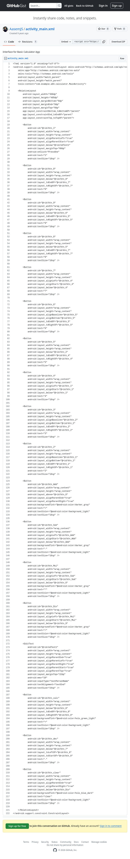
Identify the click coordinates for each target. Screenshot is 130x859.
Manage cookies (99, 842)
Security (45, 842)
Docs (76, 842)
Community (65, 842)
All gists (68, 5)
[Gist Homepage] (16, 6)
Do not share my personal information (65, 845)
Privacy (35, 842)
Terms (26, 842)
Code (9, 41)
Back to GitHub (84, 5)
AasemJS (16, 29)
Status (54, 842)
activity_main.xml (40, 29)
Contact (85, 842)
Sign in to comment (111, 825)
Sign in (103, 5)
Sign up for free (17, 826)
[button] (104, 41)
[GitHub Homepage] (55, 850)
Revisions (27, 41)
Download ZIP (118, 41)
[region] (65, 438)
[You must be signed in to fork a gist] (119, 28)
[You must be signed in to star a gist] (103, 28)
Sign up (117, 5)
